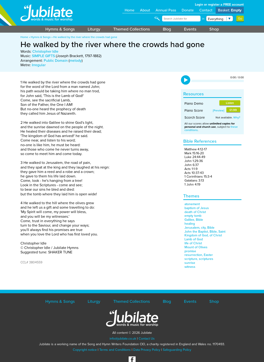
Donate (188, 10)
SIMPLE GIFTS (43, 56)
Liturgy (94, 29)
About (145, 10)
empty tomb (192, 215)
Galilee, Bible (193, 219)
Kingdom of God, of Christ (203, 235)
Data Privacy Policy (146, 349)
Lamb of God (193, 239)
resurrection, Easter (198, 254)
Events (190, 29)
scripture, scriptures (198, 258)
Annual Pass (166, 10)
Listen (230, 103)
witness (189, 266)
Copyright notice (85, 349)
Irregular (39, 65)
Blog (167, 29)
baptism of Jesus (196, 208)
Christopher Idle (45, 51)
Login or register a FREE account (219, 4)
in (203, 19)
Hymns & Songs (60, 29)
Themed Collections (131, 29)
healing (189, 223)
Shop (214, 29)
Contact (205, 10)
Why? (236, 117)
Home (129, 10)
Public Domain (56, 60)
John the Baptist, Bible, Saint (204, 231)
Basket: (229, 10)
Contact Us (147, 338)
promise (190, 251)
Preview (219, 110)
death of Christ (195, 212)
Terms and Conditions (115, 349)
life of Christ (193, 243)
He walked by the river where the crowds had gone (85, 37)
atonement (192, 204)
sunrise (189, 262)
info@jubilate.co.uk (123, 338)
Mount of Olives (195, 247)
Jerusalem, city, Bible (199, 227)
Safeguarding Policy (177, 349)
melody (76, 60)
